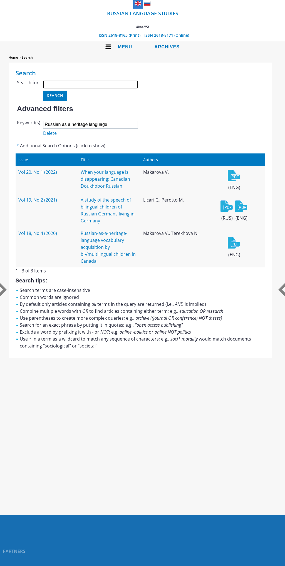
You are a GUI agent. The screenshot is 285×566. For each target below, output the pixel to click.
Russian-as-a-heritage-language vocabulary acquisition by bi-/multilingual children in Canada (108, 247)
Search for (28, 83)
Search (27, 57)
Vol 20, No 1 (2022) (37, 172)
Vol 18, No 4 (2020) (37, 233)
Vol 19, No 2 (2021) (37, 200)
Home (13, 57)
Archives (167, 46)
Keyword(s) (28, 123)
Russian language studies (142, 19)
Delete (50, 133)
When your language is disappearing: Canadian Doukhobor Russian (105, 179)
